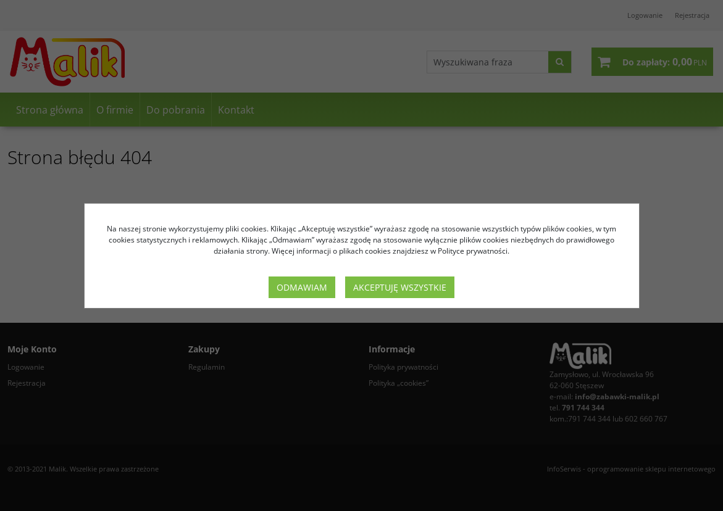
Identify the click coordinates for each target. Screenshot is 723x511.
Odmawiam (302, 287)
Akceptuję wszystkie (399, 287)
